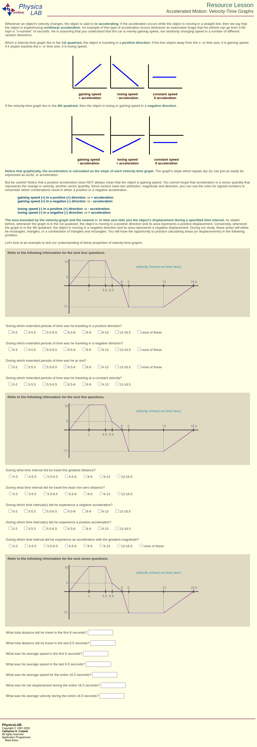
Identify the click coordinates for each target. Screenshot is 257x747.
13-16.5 (125, 332)
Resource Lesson (230, 5)
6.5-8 (71, 332)
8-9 (88, 332)
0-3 (15, 332)
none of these (152, 332)
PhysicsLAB (12, 725)
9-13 (105, 332)
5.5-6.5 (52, 332)
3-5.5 (32, 332)
